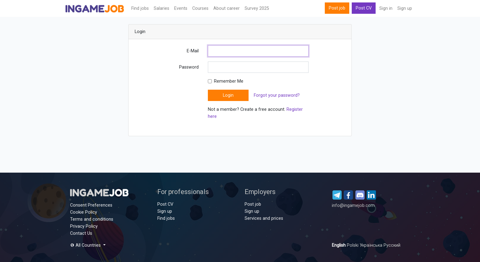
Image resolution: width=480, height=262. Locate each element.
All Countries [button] (86, 245)
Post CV (364, 8)
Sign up (404, 8)
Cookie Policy (83, 212)
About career (226, 8)
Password (189, 67)
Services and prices (264, 218)
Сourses (200, 8)
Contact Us (81, 233)
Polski (353, 245)
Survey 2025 (257, 8)
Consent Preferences (91, 205)
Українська (372, 245)
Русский (392, 245)
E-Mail (193, 51)
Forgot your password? (277, 95)
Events (180, 8)
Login (228, 95)
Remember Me (228, 81)
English (339, 245)
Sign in (385, 8)
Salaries (161, 8)
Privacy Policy (84, 226)
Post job (337, 8)
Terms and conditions (91, 219)
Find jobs (140, 8)
